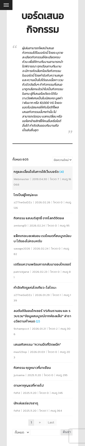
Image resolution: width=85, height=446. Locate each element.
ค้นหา (67, 432)
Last (51, 422)
